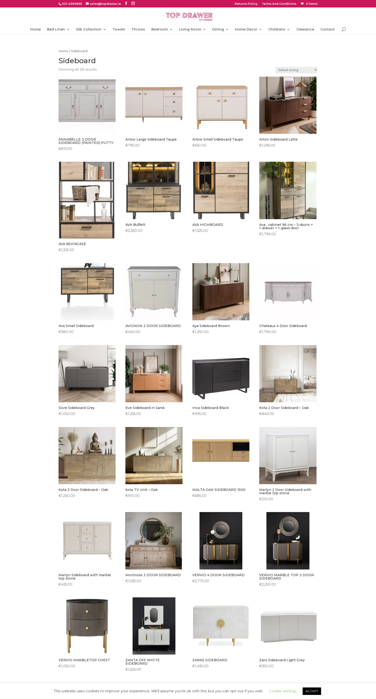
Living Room (190, 29)
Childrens (276, 29)
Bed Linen (56, 29)
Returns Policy (246, 4)
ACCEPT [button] (312, 691)
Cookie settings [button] (283, 691)
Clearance (305, 29)
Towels (118, 29)
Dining (218, 29)
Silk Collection (88, 29)
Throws (138, 29)
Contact (327, 29)
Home (35, 29)
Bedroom (159, 29)
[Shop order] (296, 70)
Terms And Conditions (279, 4)
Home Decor (246, 29)
